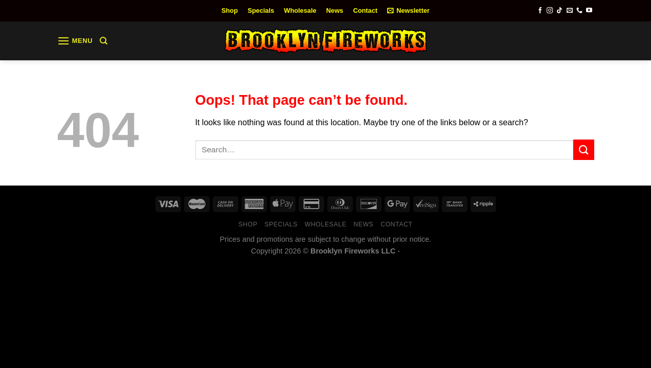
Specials (261, 10)
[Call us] (579, 10)
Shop (229, 10)
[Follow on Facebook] (540, 10)
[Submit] (583, 149)
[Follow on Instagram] (550, 10)
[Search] (103, 41)
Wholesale (300, 10)
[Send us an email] (570, 10)
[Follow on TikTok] (559, 10)
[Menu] (75, 40)
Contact (365, 10)
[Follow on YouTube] (589, 10)
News (334, 10)
